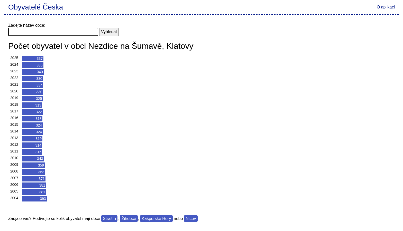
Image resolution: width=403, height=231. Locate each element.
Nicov (191, 218)
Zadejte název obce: (26, 25)
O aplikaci (386, 7)
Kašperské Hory (156, 218)
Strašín (109, 218)
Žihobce (129, 218)
